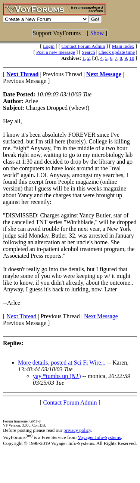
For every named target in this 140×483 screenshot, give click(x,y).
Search (88, 52)
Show (97, 33)
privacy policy (77, 430)
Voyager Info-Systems (99, 437)
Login (49, 46)
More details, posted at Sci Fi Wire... (62, 362)
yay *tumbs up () (57, 376)
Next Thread (21, 316)
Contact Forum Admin (83, 46)
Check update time (117, 52)
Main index (123, 46)
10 (131, 58)
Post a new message (55, 52)
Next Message (101, 316)
